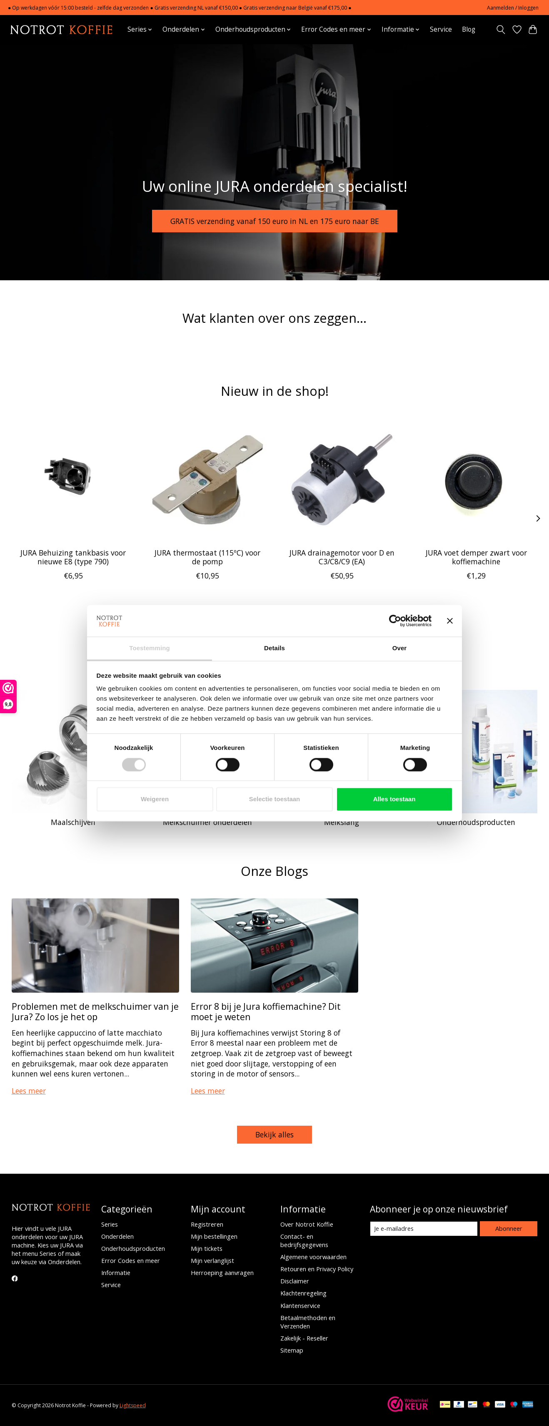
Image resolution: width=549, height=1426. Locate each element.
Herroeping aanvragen (222, 1272)
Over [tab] (399, 648)
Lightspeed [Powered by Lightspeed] (133, 1405)
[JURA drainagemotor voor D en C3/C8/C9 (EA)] (341, 479)
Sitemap (291, 1350)
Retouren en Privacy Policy (316, 1269)
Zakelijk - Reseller (304, 1338)
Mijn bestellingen (214, 1236)
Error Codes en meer (130, 1260)
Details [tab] (274, 648)
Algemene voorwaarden (313, 1256)
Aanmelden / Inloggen (513, 7)
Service (441, 29)
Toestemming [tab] (149, 648)
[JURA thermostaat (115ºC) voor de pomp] (207, 479)
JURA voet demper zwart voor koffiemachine (476, 556)
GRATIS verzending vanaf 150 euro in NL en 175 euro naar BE (274, 221)
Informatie (115, 1272)
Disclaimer (294, 1281)
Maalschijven (73, 822)
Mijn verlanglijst (212, 1260)
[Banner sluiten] (450, 621)
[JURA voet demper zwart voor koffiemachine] (475, 479)
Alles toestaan (394, 799)
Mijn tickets (206, 1248)
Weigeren (155, 799)
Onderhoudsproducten (476, 822)
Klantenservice (300, 1305)
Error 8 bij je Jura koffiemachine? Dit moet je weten (266, 1011)
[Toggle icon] (500, 29)
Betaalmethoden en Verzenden (307, 1321)
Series (109, 1224)
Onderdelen (117, 1236)
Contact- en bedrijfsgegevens (304, 1240)
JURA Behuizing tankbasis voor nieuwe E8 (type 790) (73, 556)
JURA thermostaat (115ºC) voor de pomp (207, 556)
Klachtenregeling (303, 1293)
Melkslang (341, 822)
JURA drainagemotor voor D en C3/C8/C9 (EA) (341, 556)
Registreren (207, 1224)
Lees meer (29, 1091)
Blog (468, 29)
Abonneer (508, 1228)
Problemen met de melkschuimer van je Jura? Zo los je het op (95, 1011)
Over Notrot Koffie (306, 1224)
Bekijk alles (274, 1134)
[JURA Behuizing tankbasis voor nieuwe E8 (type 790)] (73, 479)
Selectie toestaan (274, 799)
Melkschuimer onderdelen (207, 822)
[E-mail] (424, 1228)
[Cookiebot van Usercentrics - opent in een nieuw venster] (395, 620)
